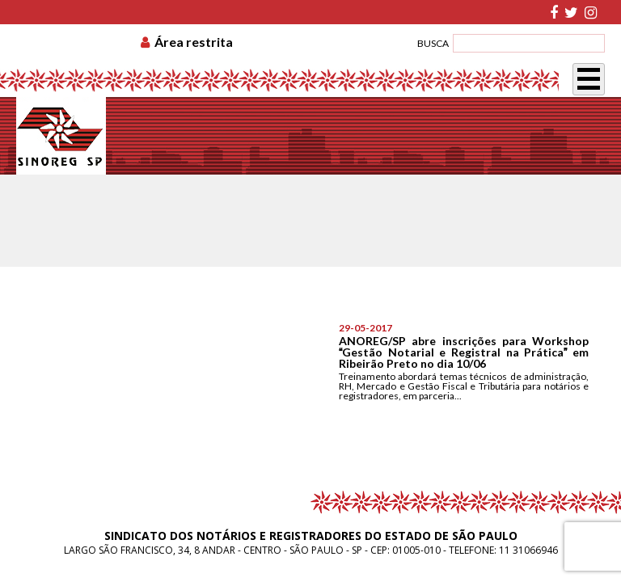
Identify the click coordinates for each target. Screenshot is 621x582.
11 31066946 (528, 550)
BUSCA (433, 43)
